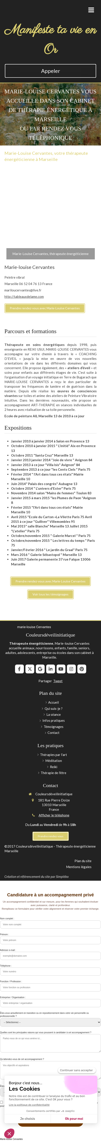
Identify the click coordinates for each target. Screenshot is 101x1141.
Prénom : (4, 934)
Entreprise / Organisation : (13, 997)
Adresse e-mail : (8, 950)
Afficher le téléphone (54, 815)
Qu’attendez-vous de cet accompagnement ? (22, 1059)
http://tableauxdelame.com (24, 296)
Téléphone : (6, 966)
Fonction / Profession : (11, 981)
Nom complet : (7, 918)
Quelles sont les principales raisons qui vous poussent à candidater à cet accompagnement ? (45, 1032)
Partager (45, 681)
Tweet (58, 681)
